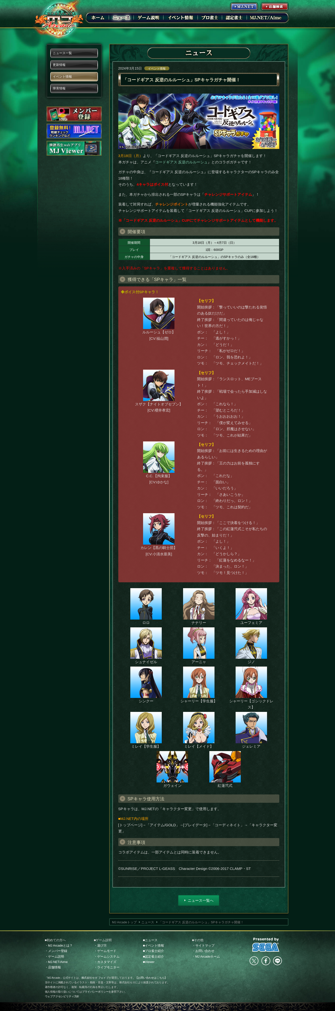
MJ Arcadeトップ (124, 922)
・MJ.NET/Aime (56, 962)
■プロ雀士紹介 (153, 951)
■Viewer (149, 962)
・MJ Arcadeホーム (206, 956)
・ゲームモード (105, 951)
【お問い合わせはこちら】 (151, 977)
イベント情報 (157, 68)
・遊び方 (100, 945)
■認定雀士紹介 (153, 956)
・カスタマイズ (105, 962)
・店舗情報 (53, 967)
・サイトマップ (203, 945)
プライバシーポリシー (95, 991)
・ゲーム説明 (54, 956)
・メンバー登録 (56, 951)
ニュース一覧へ (201, 900)
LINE (277, 960)
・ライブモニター (107, 967)
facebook (265, 960)
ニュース (147, 922)
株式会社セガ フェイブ (95, 977)
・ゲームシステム (107, 956)
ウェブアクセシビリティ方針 (62, 996)
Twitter (254, 960)
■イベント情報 (153, 945)
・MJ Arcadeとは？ (59, 945)
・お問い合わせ (203, 951)
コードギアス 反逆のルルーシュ (181, 162)
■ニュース (150, 940)
